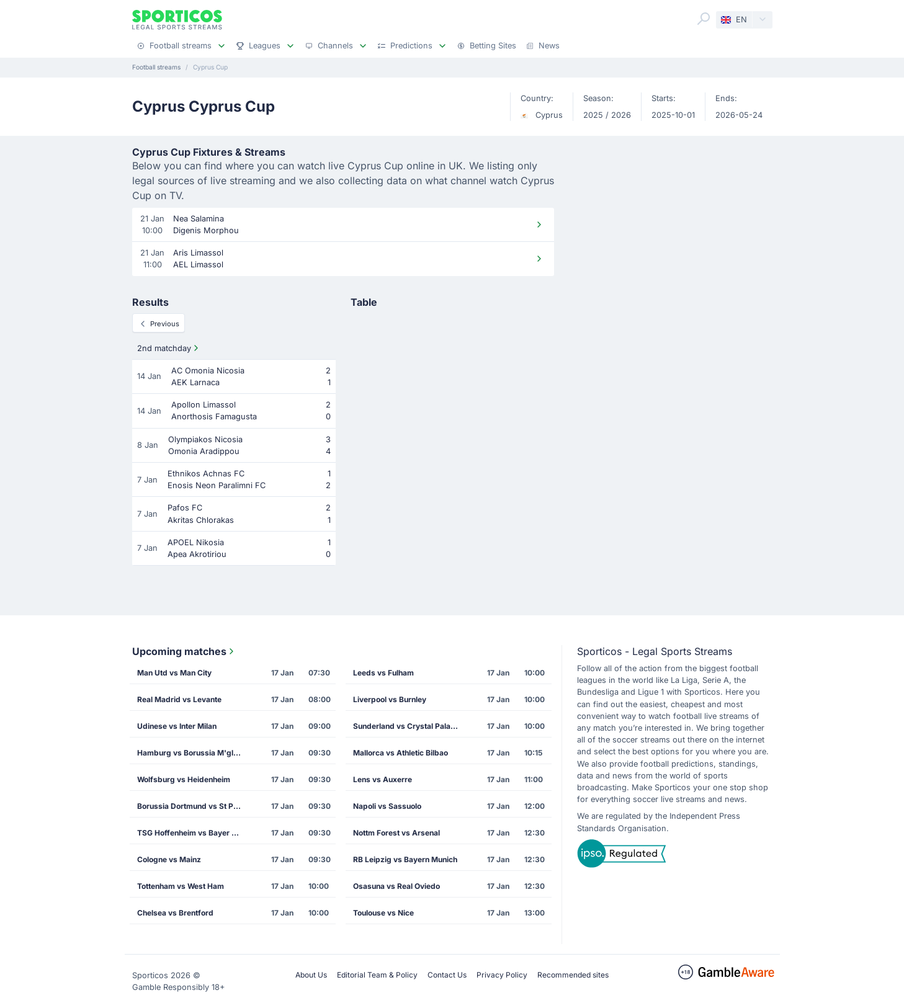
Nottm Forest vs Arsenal (396, 832)
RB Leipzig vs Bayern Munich (405, 859)
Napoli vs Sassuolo (387, 806)
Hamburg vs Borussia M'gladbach (193, 752)
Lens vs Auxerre (382, 779)
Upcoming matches (184, 651)
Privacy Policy (502, 974)
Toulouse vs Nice (383, 912)
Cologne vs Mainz (169, 859)
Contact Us (447, 974)
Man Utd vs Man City (174, 672)
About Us (311, 974)
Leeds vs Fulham (383, 672)
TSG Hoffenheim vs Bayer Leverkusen (193, 832)
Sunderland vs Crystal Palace (406, 726)
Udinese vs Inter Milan (177, 726)
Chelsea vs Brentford (175, 912)
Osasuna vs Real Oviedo (396, 886)
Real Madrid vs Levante (179, 699)
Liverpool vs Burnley (389, 699)
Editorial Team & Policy (377, 974)
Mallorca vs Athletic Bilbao (400, 752)
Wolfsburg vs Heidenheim (183, 779)
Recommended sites (573, 974)
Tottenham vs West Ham (180, 886)
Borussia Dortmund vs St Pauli (191, 806)
